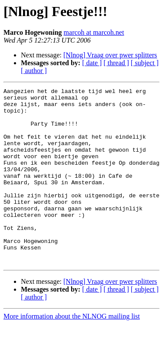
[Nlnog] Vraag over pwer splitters (110, 55)
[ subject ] (145, 62)
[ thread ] (116, 62)
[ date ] (92, 62)
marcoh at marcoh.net (93, 32)
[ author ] (34, 70)
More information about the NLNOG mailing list (71, 351)
